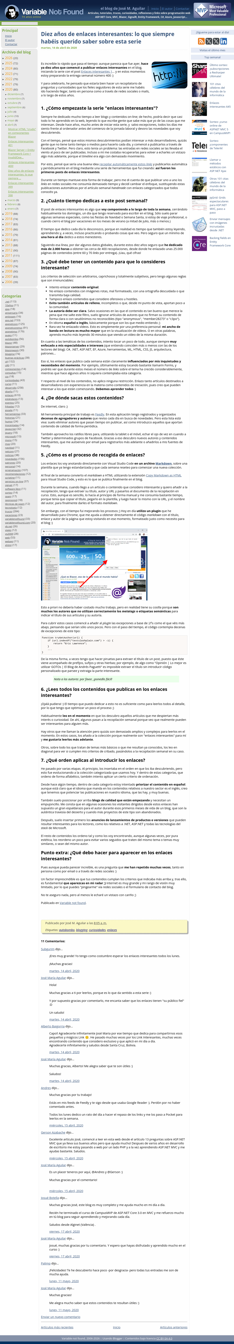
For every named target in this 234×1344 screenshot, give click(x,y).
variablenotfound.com (17, 522)
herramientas (12, 413)
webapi (9, 541)
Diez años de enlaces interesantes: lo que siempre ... (21, 174)
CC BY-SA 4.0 (164, 1341)
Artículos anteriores (173, 1330)
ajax (7, 309)
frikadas (9, 406)
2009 (9, 266)
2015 (9, 234)
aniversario (11, 312)
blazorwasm (12, 350)
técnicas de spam (15, 503)
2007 (9, 276)
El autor (167, 9)
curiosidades (12, 380)
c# (6, 361)
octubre (12, 103)
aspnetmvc (11, 331)
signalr (8, 485)
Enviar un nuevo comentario (60, 1319)
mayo (11, 120)
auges (8, 335)
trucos (8, 511)
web (7, 537)
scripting (10, 477)
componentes (13, 369)
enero (11, 208)
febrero (12, 204)
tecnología (11, 507)
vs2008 (9, 533)
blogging (10, 354)
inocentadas (12, 425)
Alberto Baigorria (53, 1029)
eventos (9, 402)
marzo (11, 200)
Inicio (155, 9)
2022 (9, 79)
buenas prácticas (14, 357)
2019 (9, 213)
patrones (10, 462)
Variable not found (73, 905)
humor (9, 421)
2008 (9, 271)
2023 (9, 73)
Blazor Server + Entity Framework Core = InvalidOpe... (21, 153)
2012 (9, 250)
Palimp (46, 1266)
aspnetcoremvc (13, 327)
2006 (9, 282)
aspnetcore (11, 324)
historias (10, 417)
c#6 (7, 365)
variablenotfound (15, 518)
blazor (8, 342)
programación (13, 470)
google (8, 410)
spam (8, 496)
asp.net (9, 320)
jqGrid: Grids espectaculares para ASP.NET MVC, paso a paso (219, 205)
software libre (13, 488)
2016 (9, 229)
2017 (9, 224)
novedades (11, 458)
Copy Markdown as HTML (164, 475)
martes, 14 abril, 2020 (64, 973)
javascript (10, 428)
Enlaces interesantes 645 (220, 104)
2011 (9, 255)
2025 (9, 63)
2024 (9, 68)
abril (10, 125)
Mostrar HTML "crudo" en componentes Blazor (22, 132)
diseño (8, 391)
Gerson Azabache (53, 1135)
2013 (9, 245)
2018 (9, 218)
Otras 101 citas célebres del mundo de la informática (219, 184)
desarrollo (10, 387)
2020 (9, 89)
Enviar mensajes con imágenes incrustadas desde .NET (220, 224)
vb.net (8, 526)
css (7, 376)
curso (8, 383)
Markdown (164, 463)
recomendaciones (15, 473)
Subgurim (47, 952)
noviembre (14, 98)
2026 (9, 58)
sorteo (8, 492)
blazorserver (12, 346)
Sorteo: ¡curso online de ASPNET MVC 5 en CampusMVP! (220, 127)
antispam (10, 316)
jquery (8, 432)
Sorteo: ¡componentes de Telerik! (219, 144)
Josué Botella (50, 1200)
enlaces (9, 395)
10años (9, 305)
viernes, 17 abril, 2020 (64, 1234)
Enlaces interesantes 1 (96, 71)
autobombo (11, 339)
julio (10, 111)
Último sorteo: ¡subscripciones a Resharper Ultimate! (219, 70)
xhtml (8, 545)
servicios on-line (14, 481)
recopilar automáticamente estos (125, 164)
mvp (7, 443)
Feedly (99, 414)
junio (10, 116)
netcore (9, 451)
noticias (9, 455)
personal (10, 466)
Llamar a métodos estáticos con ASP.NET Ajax (218, 165)
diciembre (14, 94)
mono (8, 440)
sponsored (11, 500)
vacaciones (11, 515)
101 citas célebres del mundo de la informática (217, 89)
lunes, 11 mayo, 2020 (64, 1284)
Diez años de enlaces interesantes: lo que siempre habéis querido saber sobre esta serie (107, 37)
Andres (46, 1090)
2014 (9, 239)
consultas (10, 372)
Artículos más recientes (57, 1330)
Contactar (182, 9)
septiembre (14, 107)
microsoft (10, 436)
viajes (8, 530)
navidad (9, 447)
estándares (11, 398)
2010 (9, 261)
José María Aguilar (53, 980)
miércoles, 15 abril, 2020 (66, 1128)
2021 (9, 84)
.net (7, 301)
